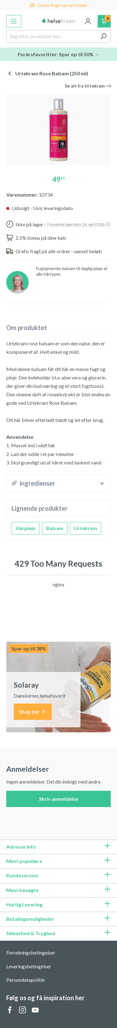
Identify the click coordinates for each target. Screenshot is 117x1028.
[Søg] (103, 36)
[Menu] (13, 21)
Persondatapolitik (25, 980)
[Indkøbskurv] (104, 21)
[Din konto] (88, 21)
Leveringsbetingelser (28, 966)
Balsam (54, 528)
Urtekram (85, 528)
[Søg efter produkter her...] (51, 36)
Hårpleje (26, 528)
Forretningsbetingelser (30, 952)
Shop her (32, 712)
